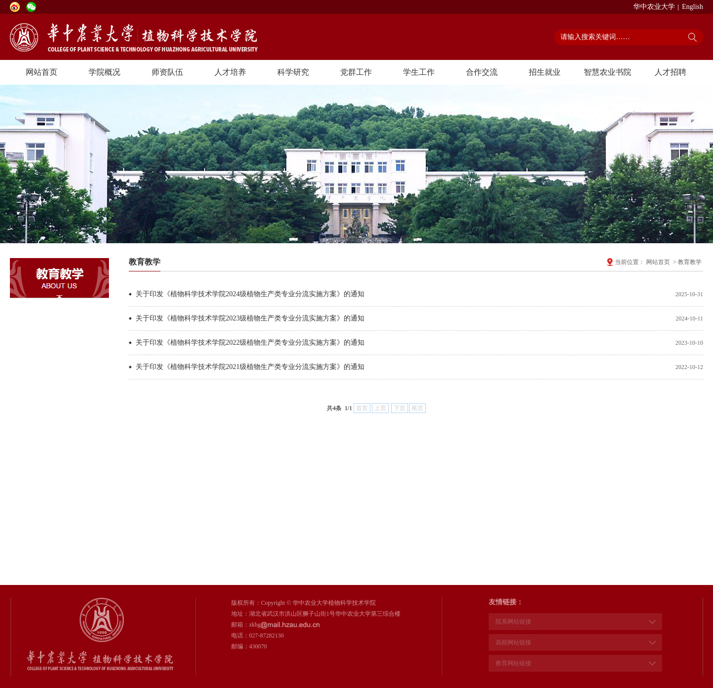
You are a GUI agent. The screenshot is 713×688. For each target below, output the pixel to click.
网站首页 (41, 72)
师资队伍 (167, 72)
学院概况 (104, 72)
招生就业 (544, 72)
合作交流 (482, 72)
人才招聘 (670, 72)
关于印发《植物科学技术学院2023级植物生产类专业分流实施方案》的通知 (250, 318)
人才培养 (230, 72)
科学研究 (293, 72)
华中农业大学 (654, 6)
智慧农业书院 (607, 72)
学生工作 (419, 72)
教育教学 (690, 262)
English (692, 6)
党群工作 (356, 72)
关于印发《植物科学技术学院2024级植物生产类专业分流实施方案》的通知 (250, 294)
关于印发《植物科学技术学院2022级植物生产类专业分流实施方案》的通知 (250, 342)
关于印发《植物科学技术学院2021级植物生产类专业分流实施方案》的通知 (250, 366)
